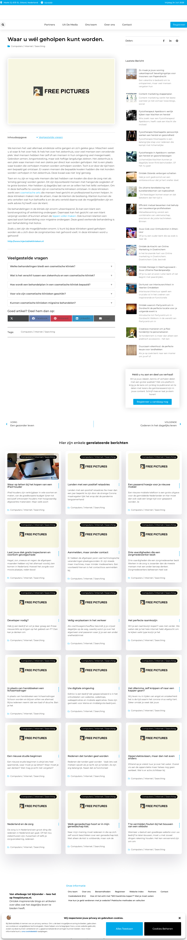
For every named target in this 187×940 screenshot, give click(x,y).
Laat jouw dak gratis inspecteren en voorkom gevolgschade (29, 553)
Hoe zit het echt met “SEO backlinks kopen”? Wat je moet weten (122, 896)
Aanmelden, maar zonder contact (88, 552)
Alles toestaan (124, 929)
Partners (49, 24)
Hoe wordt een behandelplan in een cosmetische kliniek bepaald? (61, 284)
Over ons (109, 24)
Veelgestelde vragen (51, 137)
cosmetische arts (30, 192)
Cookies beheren (162, 929)
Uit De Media (70, 24)
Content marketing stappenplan (155, 94)
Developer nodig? (18, 620)
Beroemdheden (103, 891)
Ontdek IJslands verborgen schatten (157, 173)
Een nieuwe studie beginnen (24, 756)
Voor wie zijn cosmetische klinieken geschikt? (61, 294)
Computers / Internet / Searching (28, 46)
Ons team (91, 24)
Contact (127, 24)
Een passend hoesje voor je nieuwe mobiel (149, 485)
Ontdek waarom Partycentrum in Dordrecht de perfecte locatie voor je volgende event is (158, 308)
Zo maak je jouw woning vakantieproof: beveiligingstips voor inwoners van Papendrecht (157, 73)
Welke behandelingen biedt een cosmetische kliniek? (61, 266)
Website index (136, 891)
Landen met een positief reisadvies (89, 484)
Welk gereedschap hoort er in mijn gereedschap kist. (88, 825)
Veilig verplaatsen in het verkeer (87, 620)
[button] (179, 918)
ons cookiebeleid (29, 931)
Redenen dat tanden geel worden (88, 756)
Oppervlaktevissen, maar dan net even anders (151, 757)
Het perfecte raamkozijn (142, 620)
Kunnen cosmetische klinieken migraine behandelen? (61, 303)
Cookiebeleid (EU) (77, 896)
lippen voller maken (64, 216)
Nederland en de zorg (20, 824)
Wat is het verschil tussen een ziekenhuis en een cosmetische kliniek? (61, 275)
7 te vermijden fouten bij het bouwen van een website (150, 825)
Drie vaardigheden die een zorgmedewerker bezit (144, 553)
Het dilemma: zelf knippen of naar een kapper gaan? (151, 689)
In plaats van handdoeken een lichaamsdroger (25, 689)
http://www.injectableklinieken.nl (26, 241)
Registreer (120, 891)
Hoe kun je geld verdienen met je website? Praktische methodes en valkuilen (106, 900)
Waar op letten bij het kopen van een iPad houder (29, 485)
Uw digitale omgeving (81, 688)
